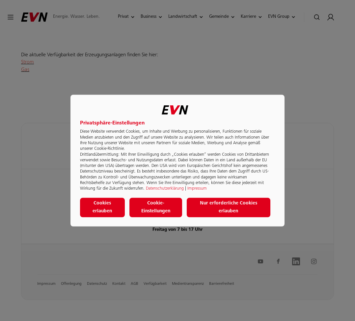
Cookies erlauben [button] (102, 207)
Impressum (197, 188)
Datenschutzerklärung (165, 188)
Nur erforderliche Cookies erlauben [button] (228, 207)
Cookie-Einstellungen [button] (155, 207)
